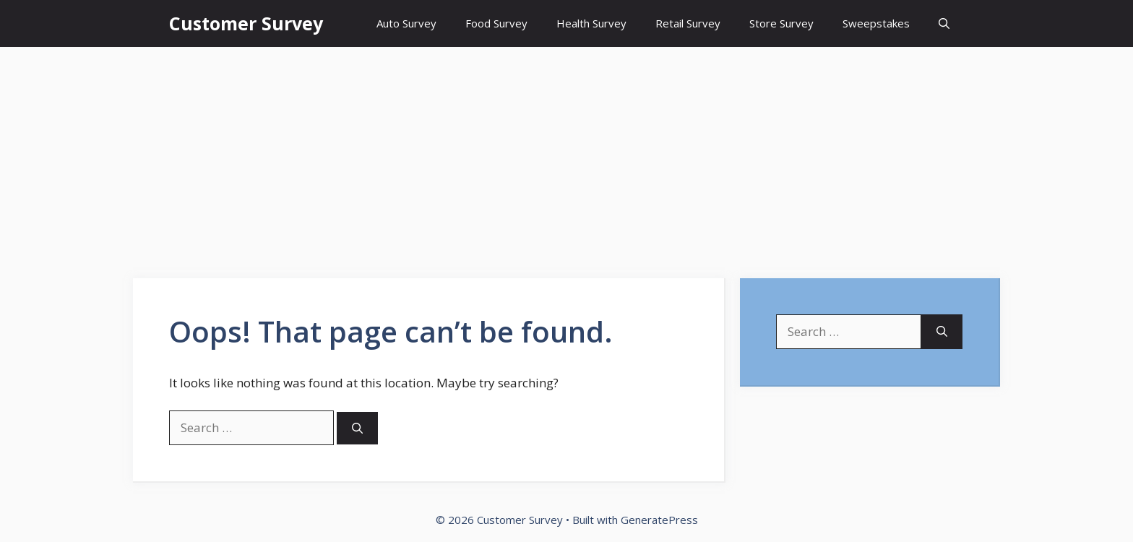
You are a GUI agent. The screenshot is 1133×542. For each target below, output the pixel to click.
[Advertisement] (566, 155)
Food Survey (496, 23)
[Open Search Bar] (944, 23)
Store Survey (781, 23)
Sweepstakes (876, 23)
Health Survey (591, 23)
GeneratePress (659, 519)
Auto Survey (406, 23)
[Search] (357, 428)
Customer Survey (246, 23)
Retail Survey (687, 23)
